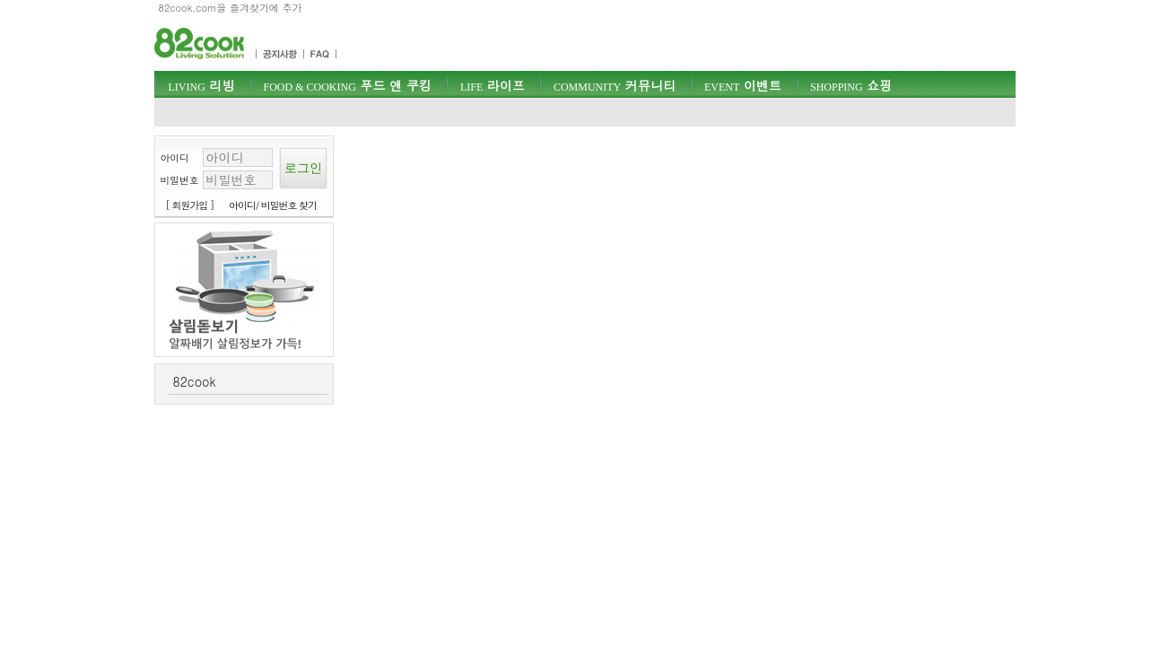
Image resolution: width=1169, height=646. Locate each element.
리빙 (202, 85)
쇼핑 (851, 85)
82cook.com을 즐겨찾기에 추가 (230, 7)
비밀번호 (180, 180)
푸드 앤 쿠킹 (348, 85)
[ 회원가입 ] (190, 205)
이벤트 (742, 85)
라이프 (492, 85)
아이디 (175, 157)
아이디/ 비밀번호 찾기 (273, 205)
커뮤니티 (615, 85)
